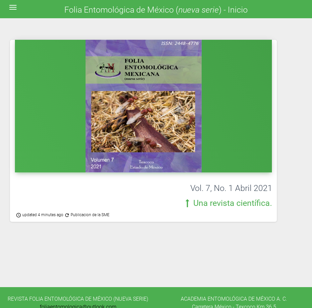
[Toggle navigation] (13, 7)
